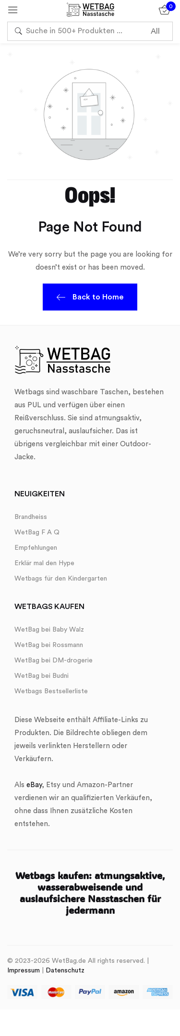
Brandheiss (30, 517)
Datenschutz (65, 970)
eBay (34, 785)
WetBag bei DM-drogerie (53, 660)
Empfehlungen (35, 547)
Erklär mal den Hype (44, 563)
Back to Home (90, 298)
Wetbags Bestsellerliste (51, 691)
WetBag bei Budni (41, 676)
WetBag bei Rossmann (48, 645)
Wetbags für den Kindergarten (60, 578)
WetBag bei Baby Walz (49, 629)
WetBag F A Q (37, 532)
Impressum (23, 970)
